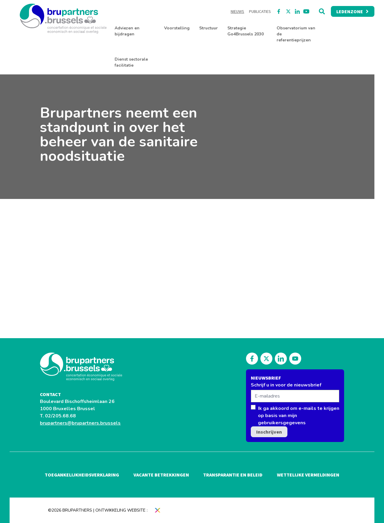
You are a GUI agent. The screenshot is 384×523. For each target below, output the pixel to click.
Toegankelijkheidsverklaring (82, 475)
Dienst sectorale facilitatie (131, 62)
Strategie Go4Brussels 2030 (245, 31)
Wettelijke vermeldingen (308, 475)
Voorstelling (177, 28)
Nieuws (237, 11)
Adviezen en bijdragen (127, 31)
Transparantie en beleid (232, 475)
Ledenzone (352, 11)
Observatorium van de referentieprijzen (296, 34)
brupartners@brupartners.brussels (80, 423)
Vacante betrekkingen (161, 475)
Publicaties (260, 11)
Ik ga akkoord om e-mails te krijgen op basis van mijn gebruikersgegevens (298, 415)
